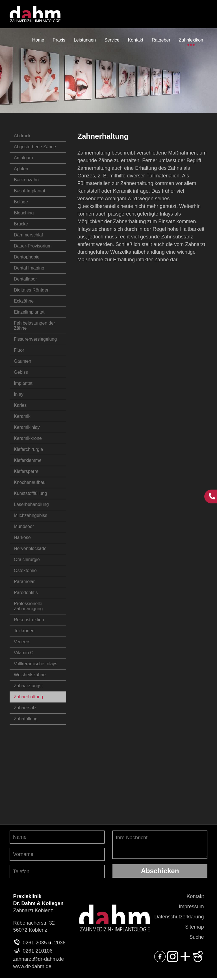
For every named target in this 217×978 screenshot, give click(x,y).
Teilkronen (24, 630)
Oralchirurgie (27, 559)
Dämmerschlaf (28, 234)
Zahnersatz (25, 707)
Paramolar (24, 581)
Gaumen (22, 361)
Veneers (22, 641)
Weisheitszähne (30, 674)
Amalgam (23, 157)
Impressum (191, 906)
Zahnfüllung (26, 718)
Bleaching (24, 212)
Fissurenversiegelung (35, 339)
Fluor (19, 350)
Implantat (23, 383)
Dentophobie (27, 257)
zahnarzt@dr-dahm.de (38, 959)
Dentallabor (25, 279)
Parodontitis (26, 592)
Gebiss (21, 372)
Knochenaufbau (29, 482)
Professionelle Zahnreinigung (28, 606)
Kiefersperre (26, 471)
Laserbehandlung (31, 504)
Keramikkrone (28, 438)
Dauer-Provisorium (32, 246)
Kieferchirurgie (28, 449)
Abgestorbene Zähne (35, 146)
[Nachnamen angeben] (57, 837)
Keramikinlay (27, 427)
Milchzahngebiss (30, 515)
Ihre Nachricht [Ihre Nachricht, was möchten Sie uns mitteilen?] (159, 845)
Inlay (18, 394)
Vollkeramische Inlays (35, 663)
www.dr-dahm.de (32, 966)
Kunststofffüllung (30, 493)
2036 (60, 943)
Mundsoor (24, 526)
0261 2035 (35, 943)
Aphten (21, 168)
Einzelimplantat (29, 312)
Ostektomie (25, 570)
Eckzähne (24, 301)
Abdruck (22, 135)
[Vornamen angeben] (57, 854)
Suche (196, 937)
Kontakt (195, 896)
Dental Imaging (29, 268)
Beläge (21, 201)
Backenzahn (26, 179)
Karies (20, 405)
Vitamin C (23, 652)
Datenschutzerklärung (179, 917)
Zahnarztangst (28, 685)
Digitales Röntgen (31, 290)
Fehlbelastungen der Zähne (34, 326)
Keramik (22, 416)
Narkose (22, 537)
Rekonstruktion (29, 619)
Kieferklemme (28, 460)
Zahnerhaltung (28, 696)
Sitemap (194, 927)
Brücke (21, 223)
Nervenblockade (30, 548)
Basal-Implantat (29, 190)
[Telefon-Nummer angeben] (57, 871)
